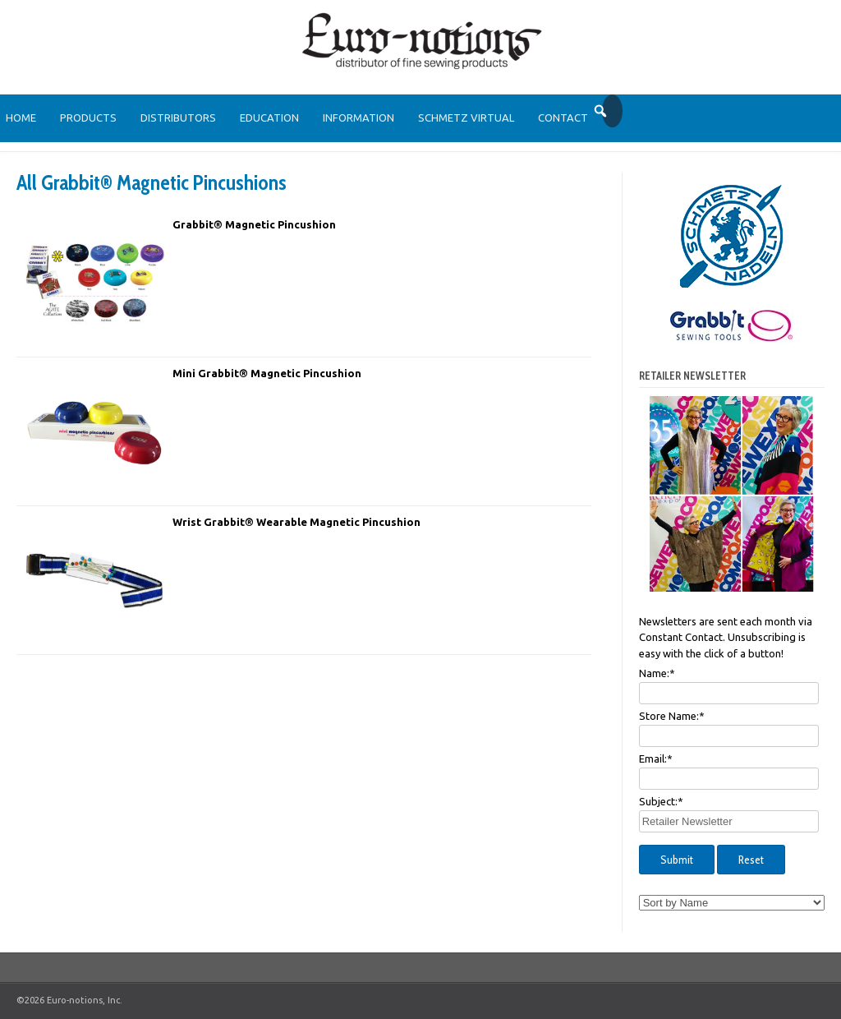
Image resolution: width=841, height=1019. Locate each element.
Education (269, 117)
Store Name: (672, 716)
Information (358, 117)
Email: (656, 758)
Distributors (178, 117)
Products (88, 117)
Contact (563, 117)
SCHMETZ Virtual (466, 117)
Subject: (661, 801)
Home (21, 117)
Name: (657, 673)
